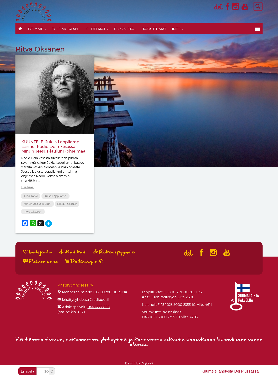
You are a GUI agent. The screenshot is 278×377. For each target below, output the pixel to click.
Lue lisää (27, 187)
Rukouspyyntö (114, 252)
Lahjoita (27, 371)
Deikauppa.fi (84, 261)
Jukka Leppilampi (55, 196)
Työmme (37, 29)
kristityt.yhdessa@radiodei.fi (85, 299)
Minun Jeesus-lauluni (37, 203)
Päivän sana (40, 261)
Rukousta (125, 29)
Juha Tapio (31, 196)
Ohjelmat (97, 29)
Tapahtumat (154, 29)
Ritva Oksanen (33, 211)
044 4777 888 (98, 307)
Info (177, 29)
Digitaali (147, 363)
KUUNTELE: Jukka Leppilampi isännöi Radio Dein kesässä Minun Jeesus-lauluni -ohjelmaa (53, 146)
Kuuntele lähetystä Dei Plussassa (230, 371)
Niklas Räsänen (67, 203)
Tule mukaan (66, 29)
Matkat (73, 252)
